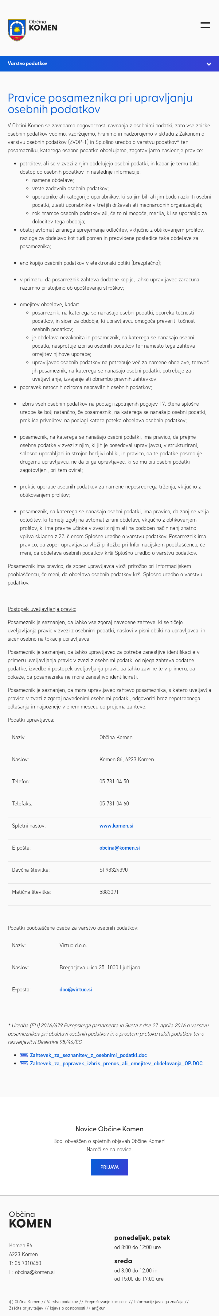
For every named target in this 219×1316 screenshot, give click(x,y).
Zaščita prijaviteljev (26, 1308)
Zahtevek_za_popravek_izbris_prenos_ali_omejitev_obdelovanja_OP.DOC (116, 1063)
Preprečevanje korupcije (106, 1302)
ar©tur (98, 1308)
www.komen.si (117, 825)
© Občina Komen (24, 1302)
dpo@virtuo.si (76, 989)
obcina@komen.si (120, 847)
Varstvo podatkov (62, 1302)
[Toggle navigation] (205, 25)
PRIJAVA (109, 1167)
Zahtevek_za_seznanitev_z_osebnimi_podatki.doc (88, 1055)
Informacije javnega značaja (158, 1302)
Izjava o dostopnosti (67, 1308)
